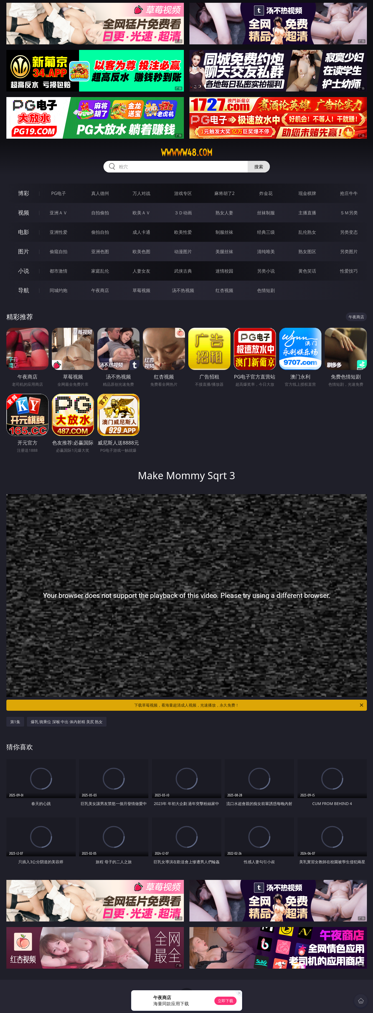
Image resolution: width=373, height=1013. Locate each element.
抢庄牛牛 (349, 193)
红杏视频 (224, 290)
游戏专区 (183, 193)
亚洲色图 (100, 251)
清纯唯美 (266, 251)
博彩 (23, 193)
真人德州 (100, 193)
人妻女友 (141, 271)
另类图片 (349, 251)
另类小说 (266, 271)
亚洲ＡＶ (58, 213)
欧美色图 (141, 251)
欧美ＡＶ (141, 213)
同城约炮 (58, 290)
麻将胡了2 (224, 193)
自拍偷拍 (100, 213)
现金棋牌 (307, 193)
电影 (23, 232)
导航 (23, 290)
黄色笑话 (307, 271)
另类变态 (349, 232)
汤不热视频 (183, 290)
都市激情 (58, 271)
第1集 (15, 721)
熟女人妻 (224, 213)
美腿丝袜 (224, 251)
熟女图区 (307, 251)
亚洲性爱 (58, 232)
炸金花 (266, 193)
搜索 (258, 167)
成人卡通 (141, 232)
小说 (23, 271)
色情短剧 (266, 290)
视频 (23, 212)
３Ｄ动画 (183, 213)
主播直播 (307, 213)
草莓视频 (141, 290)
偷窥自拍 (58, 251)
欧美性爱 (183, 232)
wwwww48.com (186, 152)
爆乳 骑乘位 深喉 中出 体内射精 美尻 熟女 (67, 721)
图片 (23, 251)
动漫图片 (183, 251)
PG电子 (58, 193)
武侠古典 (183, 271)
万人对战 (141, 193)
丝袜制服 (266, 213)
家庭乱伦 (100, 271)
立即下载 (225, 1000)
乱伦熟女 (307, 232)
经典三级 (266, 232)
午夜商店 (100, 290)
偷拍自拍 (100, 232)
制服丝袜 (224, 232)
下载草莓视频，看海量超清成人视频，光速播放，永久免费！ (249, 705)
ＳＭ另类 (349, 213)
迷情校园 (224, 271)
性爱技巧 (349, 271)
